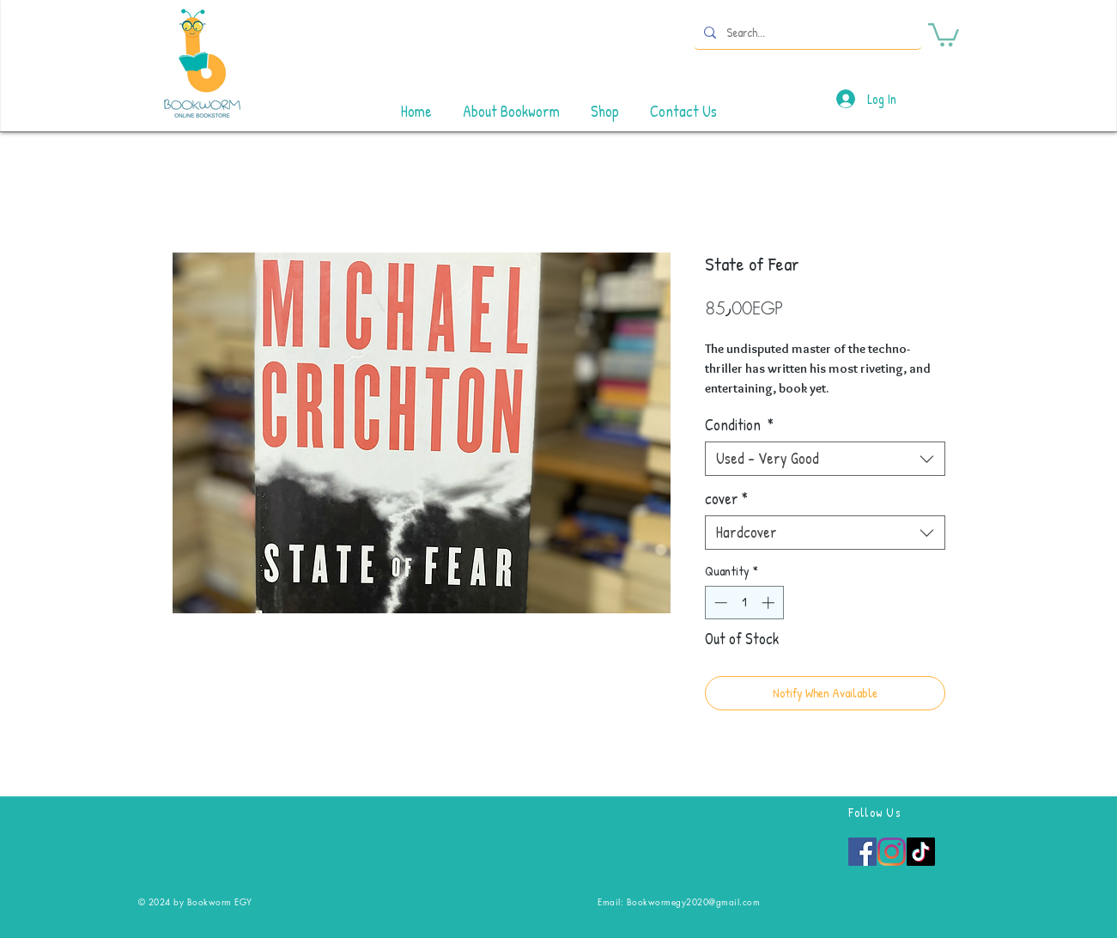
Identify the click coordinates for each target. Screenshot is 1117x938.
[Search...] (806, 32)
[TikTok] (921, 852)
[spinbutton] (744, 602)
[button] (943, 33)
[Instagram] (891, 852)
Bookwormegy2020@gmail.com (694, 901)
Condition (739, 425)
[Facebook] (862, 852)
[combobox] (825, 459)
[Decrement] (719, 602)
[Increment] (769, 602)
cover (726, 499)
